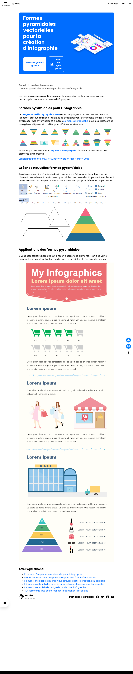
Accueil (22, 85)
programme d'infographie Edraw (41, 114)
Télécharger (113, 3)
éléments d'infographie (75, 120)
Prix (123, 3)
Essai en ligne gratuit (56, 64)
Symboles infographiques (40, 85)
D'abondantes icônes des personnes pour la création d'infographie (60, 577)
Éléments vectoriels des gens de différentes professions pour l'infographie (64, 583)
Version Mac (68, 158)
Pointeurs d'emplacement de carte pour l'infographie (53, 574)
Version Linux (83, 158)
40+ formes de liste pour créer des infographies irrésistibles (56, 590)
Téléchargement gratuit (35, 64)
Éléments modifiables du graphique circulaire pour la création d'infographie (65, 580)
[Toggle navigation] (129, 4)
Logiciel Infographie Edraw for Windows (40, 158)
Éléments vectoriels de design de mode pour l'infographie (55, 586)
